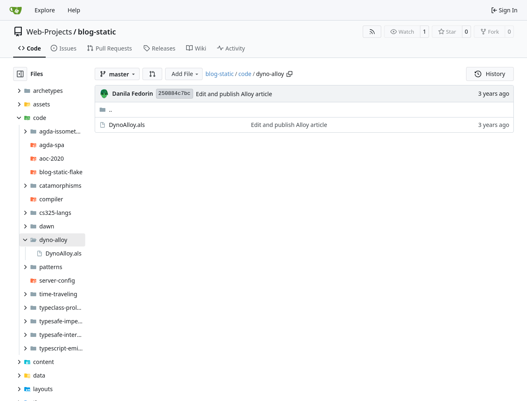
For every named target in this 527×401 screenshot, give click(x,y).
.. (105, 109)
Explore (45, 10)
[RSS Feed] (372, 31)
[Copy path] (289, 74)
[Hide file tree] (20, 74)
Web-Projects (49, 32)
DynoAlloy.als (127, 125)
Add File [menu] (186, 74)
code (245, 74)
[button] (152, 74)
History (490, 74)
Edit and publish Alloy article (234, 94)
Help (74, 10)
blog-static (97, 32)
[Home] (15, 10)
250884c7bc (175, 93)
